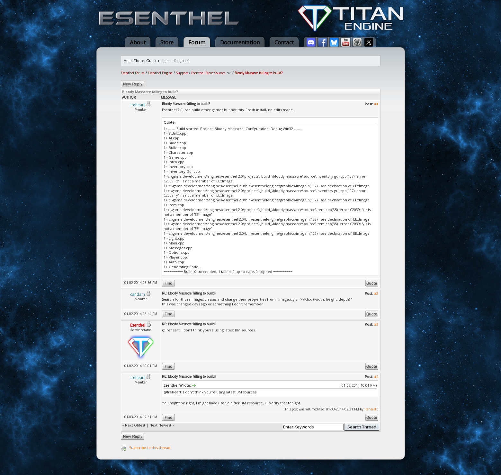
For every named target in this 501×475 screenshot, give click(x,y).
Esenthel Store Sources (208, 73)
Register (181, 60)
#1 (376, 103)
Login (164, 60)
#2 (376, 293)
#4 (376, 376)
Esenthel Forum (133, 73)
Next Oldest (135, 425)
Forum (196, 42)
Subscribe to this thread (149, 447)
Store (167, 42)
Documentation (240, 42)
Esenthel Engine (160, 73)
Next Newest (160, 425)
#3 (376, 324)
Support (182, 73)
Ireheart (370, 409)
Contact (284, 42)
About (138, 42)
